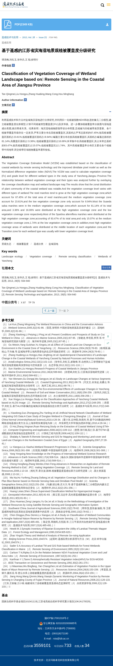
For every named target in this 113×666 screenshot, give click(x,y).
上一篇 (49, 310)
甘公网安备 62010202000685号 (58, 623)
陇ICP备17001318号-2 (56, 618)
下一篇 (64, 310)
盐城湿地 (53, 244)
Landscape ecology (12, 256)
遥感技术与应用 (10, 37)
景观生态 (6, 244)
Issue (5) (43, 37)
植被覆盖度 (23, 244)
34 (87, 645)
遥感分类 (38, 244)
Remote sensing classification (75, 256)
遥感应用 (6, 42)
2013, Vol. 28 (28, 37)
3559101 (42, 645)
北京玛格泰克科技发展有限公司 (62, 660)
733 (67, 645)
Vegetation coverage (41, 256)
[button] (102, 5)
